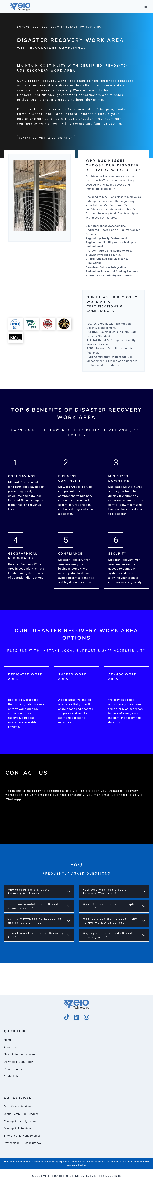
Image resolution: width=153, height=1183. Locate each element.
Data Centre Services (18, 1106)
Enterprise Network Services (24, 1135)
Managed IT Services (18, 1128)
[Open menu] (146, 6)
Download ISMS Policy (19, 1061)
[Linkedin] (76, 1017)
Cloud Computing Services (22, 1114)
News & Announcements (21, 1054)
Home (8, 1039)
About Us (10, 1047)
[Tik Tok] (67, 1017)
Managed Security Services (23, 1121)
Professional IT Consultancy (23, 1143)
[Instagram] (86, 1017)
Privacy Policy (14, 1069)
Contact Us (11, 1076)
